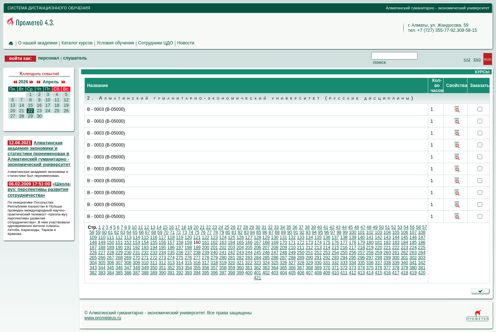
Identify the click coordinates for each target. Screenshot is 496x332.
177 (344, 242)
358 (223, 267)
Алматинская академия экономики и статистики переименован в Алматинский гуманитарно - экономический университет (39, 153)
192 (136, 247)
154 (145, 242)
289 (300, 257)
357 (214, 267)
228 (110, 252)
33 (276, 227)
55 (412, 227)
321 (240, 262)
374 (361, 267)
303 (422, 257)
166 (249, 242)
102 (370, 232)
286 (274, 257)
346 (119, 267)
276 (188, 257)
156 (162, 242)
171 (292, 242)
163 (223, 242)
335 (361, 262)
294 (344, 257)
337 (378, 262)
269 (128, 257)
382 (93, 272)
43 (338, 227)
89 (283, 232)
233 (154, 252)
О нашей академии (37, 42)
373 (352, 267)
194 (154, 247)
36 (295, 227)
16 (39, 105)
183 (396, 242)
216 (344, 247)
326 (283, 262)
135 (318, 237)
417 (396, 272)
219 (370, 247)
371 (335, 267)
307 (119, 262)
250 (300, 252)
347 (128, 267)
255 (344, 252)
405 (292, 272)
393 (188, 272)
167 (257, 242)
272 (154, 257)
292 (326, 257)
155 (154, 242)
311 (154, 262)
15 (30, 105)
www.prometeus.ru (102, 317)
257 (361, 252)
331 (326, 262)
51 (387, 227)
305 (102, 262)
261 (396, 252)
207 (266, 247)
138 (344, 237)
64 (129, 232)
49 (375, 227)
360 (240, 267)
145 (404, 237)
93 (308, 232)
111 (110, 237)
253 (326, 252)
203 (232, 247)
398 (232, 272)
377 (387, 267)
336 (370, 262)
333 (344, 262)
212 (309, 247)
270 (136, 257)
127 (249, 237)
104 (387, 232)
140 (361, 237)
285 (266, 257)
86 (264, 232)
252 (318, 252)
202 (223, 247)
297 (370, 257)
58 (92, 232)
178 (352, 242)
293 (335, 257)
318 (214, 262)
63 (123, 232)
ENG (477, 59)
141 (370, 237)
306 (110, 262)
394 (197, 272)
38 (307, 227)
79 (221, 232)
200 (206, 247)
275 (180, 257)
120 (188, 237)
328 (300, 262)
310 (145, 262)
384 (110, 272)
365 (283, 267)
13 (12, 105)
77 (209, 232)
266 (102, 257)
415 (378, 272)
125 (232, 237)
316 (197, 262)
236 (180, 252)
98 (339, 232)
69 (159, 232)
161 (206, 242)
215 (335, 247)
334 (352, 262)
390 (162, 272)
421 (257, 277)
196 (171, 247)
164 (232, 242)
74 (190, 232)
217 (352, 247)
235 (171, 252)
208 (274, 247)
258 (370, 252)
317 (206, 262)
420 (422, 272)
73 (184, 232)
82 (240, 232)
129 (266, 237)
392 (180, 272)
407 (309, 272)
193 (145, 247)
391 (171, 272)
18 (57, 105)
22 (30, 110)
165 (240, 242)
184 (404, 242)
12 (66, 99)
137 (335, 237)
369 (318, 267)
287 (283, 257)
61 (110, 232)
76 (203, 232)
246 (266, 252)
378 (396, 267)
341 (413, 262)
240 (214, 252)
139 (352, 237)
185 (413, 242)
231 (136, 252)
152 (128, 242)
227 (102, 252)
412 (352, 272)
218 (361, 247)
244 (249, 252)
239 (206, 252)
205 (249, 247)
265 (93, 257)
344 (102, 267)
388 (145, 272)
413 (361, 272)
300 (396, 257)
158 (180, 242)
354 (188, 267)
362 (257, 267)
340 (404, 262)
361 (249, 267)
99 (345, 232)
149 (102, 242)
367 (300, 267)
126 (240, 237)
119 (180, 237)
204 (240, 247)
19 (66, 105)
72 (178, 232)
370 (326, 267)
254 (335, 252)
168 (266, 242)
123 (214, 237)
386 (128, 272)
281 (232, 257)
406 (300, 272)
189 (110, 247)
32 (270, 227)
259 (378, 252)
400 (249, 272)
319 (223, 262)
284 (257, 257)
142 (378, 237)
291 (318, 257)
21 (21, 110)
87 (271, 232)
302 (413, 257)
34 (282, 227)
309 (136, 262)
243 (240, 252)
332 (335, 262)
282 (240, 257)
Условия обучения (115, 42)
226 (93, 252)
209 (283, 247)
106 (404, 232)
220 (378, 247)
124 (223, 237)
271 (145, 257)
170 (283, 242)
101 (361, 232)
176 (335, 242)
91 (295, 232)
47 (362, 227)
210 (292, 247)
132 (292, 237)
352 (171, 267)
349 (145, 267)
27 (12, 116)
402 (266, 272)
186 (422, 242)
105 (396, 232)
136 (326, 237)
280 (223, 257)
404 (283, 272)
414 (370, 272)
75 (196, 232)
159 (188, 242)
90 (289, 232)
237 (188, 252)
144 (396, 237)
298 (378, 257)
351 (162, 267)
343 (93, 267)
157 (171, 242)
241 (223, 252)
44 (344, 227)
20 (12, 110)
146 (413, 237)
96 (326, 232)
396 (214, 272)
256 (352, 252)
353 (180, 267)
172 (300, 242)
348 (136, 267)
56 (418, 227)
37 (301, 227)
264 (422, 252)
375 (370, 267)
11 (57, 99)
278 (206, 257)
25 (57, 110)
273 (162, 257)
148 (93, 242)
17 (47, 105)
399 (240, 272)
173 (309, 242)
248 (283, 252)
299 (387, 257)
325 (274, 262)
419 (413, 272)
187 (93, 247)
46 (356, 227)
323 (257, 262)
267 (110, 257)
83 (246, 232)
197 (180, 247)
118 (171, 237)
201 (214, 247)
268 (119, 257)
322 (249, 262)
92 (301, 232)
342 (422, 262)
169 (274, 242)
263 (413, 252)
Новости (185, 42)
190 (119, 247)
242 (232, 252)
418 (404, 272)
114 (136, 237)
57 (424, 227)
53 (400, 227)
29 (30, 116)
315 (188, 262)
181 (378, 242)
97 (332, 232)
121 (197, 237)
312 (162, 262)
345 (110, 267)
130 (274, 237)
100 (352, 232)
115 (145, 237)
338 (387, 262)
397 (223, 272)
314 (180, 262)
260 (387, 252)
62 (116, 232)
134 (309, 237)
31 (264, 227)
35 (288, 227)
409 (326, 272)
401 (257, 272)
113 (128, 237)
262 (404, 252)
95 (320, 232)
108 (422, 232)
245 (257, 252)
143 (387, 237)
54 (406, 227)
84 (252, 232)
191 (128, 247)
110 (102, 237)
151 (119, 242)
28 (21, 116)
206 (257, 247)
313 (171, 262)
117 (162, 237)
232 (145, 252)
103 (378, 232)
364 (274, 267)
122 (206, 237)
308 (128, 262)
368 (309, 267)
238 (197, 252)
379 (404, 267)
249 (292, 252)
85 (258, 232)
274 (171, 257)
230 (128, 252)
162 (214, 242)
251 (309, 252)
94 (314, 232)
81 (234, 232)
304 (93, 262)
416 (387, 272)
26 (66, 110)
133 (300, 237)
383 (102, 272)
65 (135, 232)
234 (162, 252)
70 (165, 232)
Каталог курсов (76, 42)
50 (381, 227)
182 (387, 242)
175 (326, 242)
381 (422, 267)
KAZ (467, 59)
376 (378, 267)
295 (352, 257)
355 (197, 267)
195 (162, 247)
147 (422, 237)
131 (283, 237)
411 (344, 272)
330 (318, 262)
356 (206, 267)
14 (21, 105)
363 (266, 267)
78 (215, 232)
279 (214, 257)
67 (147, 232)
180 (370, 242)
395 (206, 272)
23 (39, 110)
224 (413, 247)
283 (249, 257)
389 (154, 272)
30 (39, 116)
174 (318, 242)
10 (47, 99)
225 (422, 247)
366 (292, 267)
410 (335, 272)
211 (300, 247)
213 (318, 247)
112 (119, 237)
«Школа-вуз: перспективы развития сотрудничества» (39, 189)
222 (396, 247)
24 (47, 110)
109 (93, 237)
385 (119, 272)
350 (154, 267)
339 (396, 262)
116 (154, 237)
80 (228, 232)
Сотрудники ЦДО (155, 42)
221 (387, 247)
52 (393, 227)
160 (197, 242)
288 (292, 257)
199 (197, 247)
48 (369, 227)
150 (110, 242)
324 (266, 262)
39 (313, 227)
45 (350, 227)
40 (319, 227)
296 (361, 257)
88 (277, 232)
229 (119, 252)
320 (232, 262)
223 (404, 247)
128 (257, 237)
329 (309, 262)
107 (413, 232)
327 (292, 262)
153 (136, 242)
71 (172, 232)
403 (274, 272)
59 (98, 232)
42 (331, 227)
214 (326, 247)
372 (344, 267)
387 (136, 272)
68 (153, 232)
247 (274, 252)
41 (325, 227)
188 (102, 247)
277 (197, 257)
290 (309, 257)
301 (404, 257)
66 (141, 232)
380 (413, 267)
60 (104, 232)
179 (361, 242)
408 (318, 272)
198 (188, 247)
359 (232, 267)
